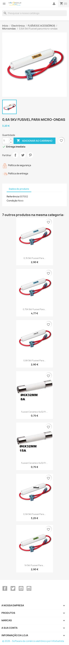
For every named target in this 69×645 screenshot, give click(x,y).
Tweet (23, 155)
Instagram (29, 588)
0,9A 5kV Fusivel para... (34, 514)
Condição (12, 200)
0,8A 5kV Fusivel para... (34, 360)
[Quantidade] (5, 141)
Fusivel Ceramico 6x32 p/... (34, 411)
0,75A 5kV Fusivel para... (34, 309)
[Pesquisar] (34, 13)
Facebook (5, 588)
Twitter (13, 588)
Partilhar (15, 155)
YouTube (21, 588)
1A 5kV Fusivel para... (34, 565)
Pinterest (30, 155)
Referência (13, 196)
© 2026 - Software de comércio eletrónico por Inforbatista (33, 641)
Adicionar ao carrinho (34, 141)
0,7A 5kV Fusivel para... (35, 258)
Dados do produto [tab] (19, 188)
